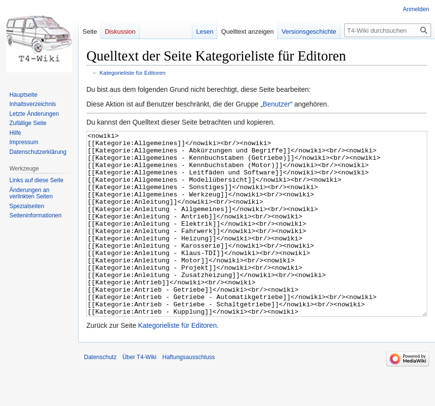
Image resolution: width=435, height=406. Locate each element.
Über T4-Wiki (140, 393)
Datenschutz (100, 393)
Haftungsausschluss (189, 393)
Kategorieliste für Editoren (133, 72)
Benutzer (276, 104)
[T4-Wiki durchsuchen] (387, 30)
